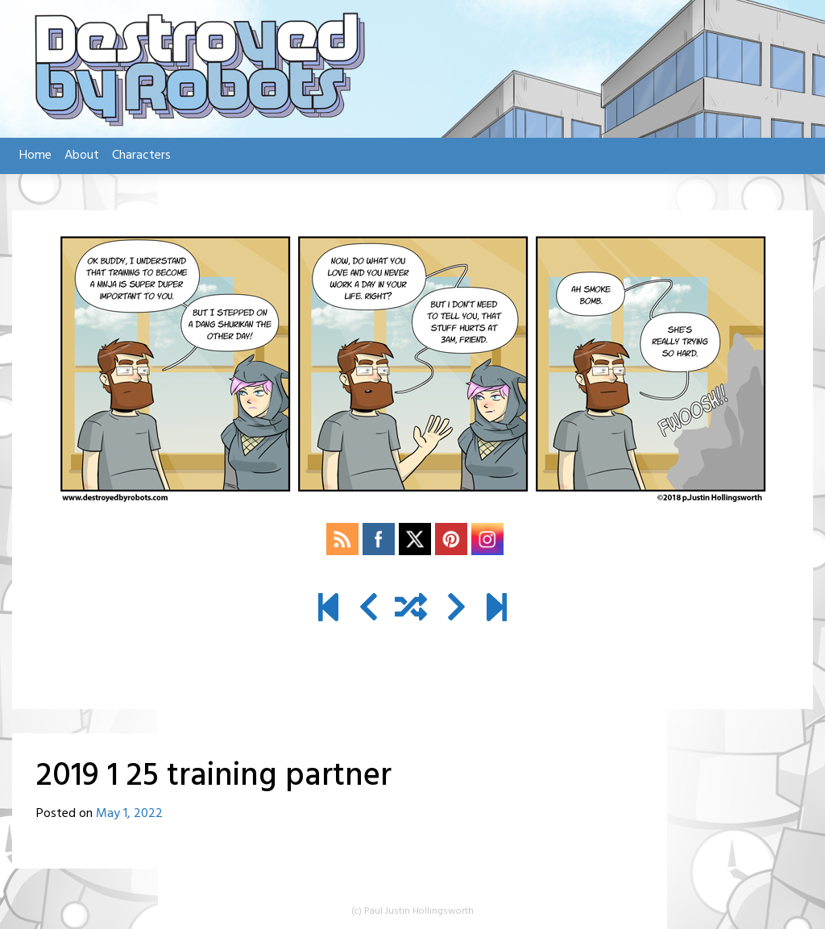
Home (35, 155)
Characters (141, 155)
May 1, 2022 (129, 813)
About (81, 155)
